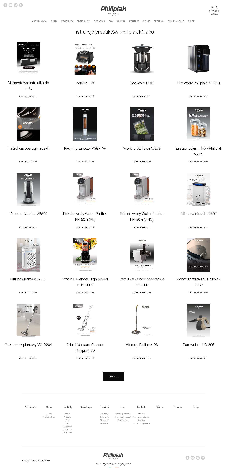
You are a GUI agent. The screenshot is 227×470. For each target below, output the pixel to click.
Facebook (5, 5)
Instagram (21, 5)
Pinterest (16, 5)
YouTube (10, 5)
